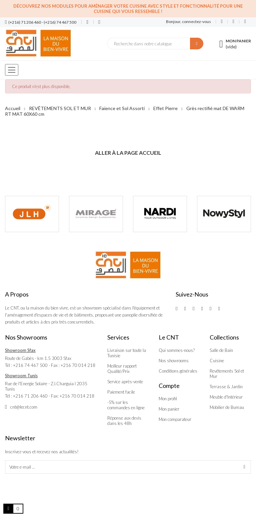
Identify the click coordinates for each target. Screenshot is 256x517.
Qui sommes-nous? (177, 350)
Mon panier (169, 409)
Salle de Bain (221, 350)
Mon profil (168, 398)
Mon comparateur (175, 419)
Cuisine (217, 360)
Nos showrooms (174, 360)
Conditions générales (178, 371)
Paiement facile (121, 392)
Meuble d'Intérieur (226, 397)
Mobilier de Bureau (227, 407)
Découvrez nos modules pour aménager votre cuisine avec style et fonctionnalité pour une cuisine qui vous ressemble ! (128, 8)
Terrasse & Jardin (226, 386)
